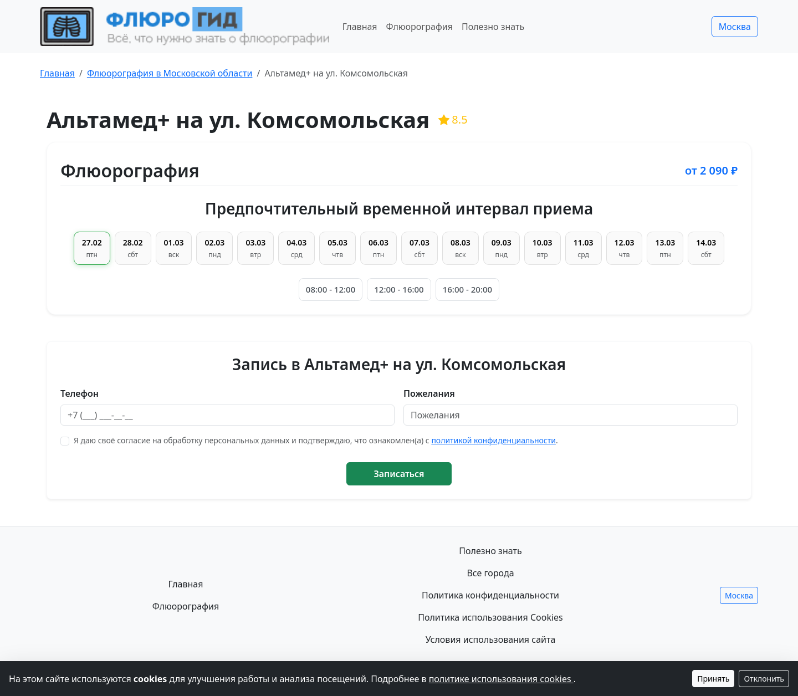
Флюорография (419, 27)
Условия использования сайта (491, 639)
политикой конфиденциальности (493, 440)
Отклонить (764, 678)
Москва (735, 27)
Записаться (399, 474)
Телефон (79, 393)
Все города (490, 573)
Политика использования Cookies (490, 617)
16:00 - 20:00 (467, 289)
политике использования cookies (501, 679)
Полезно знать (493, 27)
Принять (713, 678)
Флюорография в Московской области (170, 73)
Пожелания (429, 393)
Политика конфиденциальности (490, 595)
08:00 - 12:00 (330, 289)
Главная (359, 27)
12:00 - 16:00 (398, 289)
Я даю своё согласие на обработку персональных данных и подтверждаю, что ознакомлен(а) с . (316, 440)
